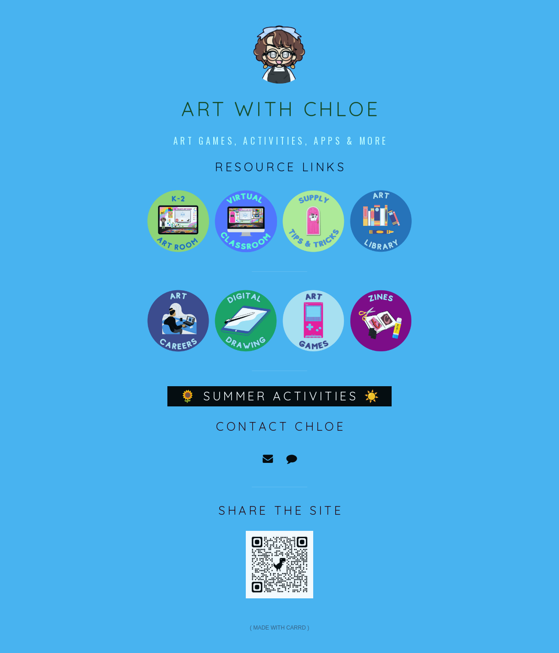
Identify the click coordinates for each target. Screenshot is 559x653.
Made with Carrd (279, 628)
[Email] (268, 459)
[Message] (292, 459)
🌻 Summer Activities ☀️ (281, 396)
